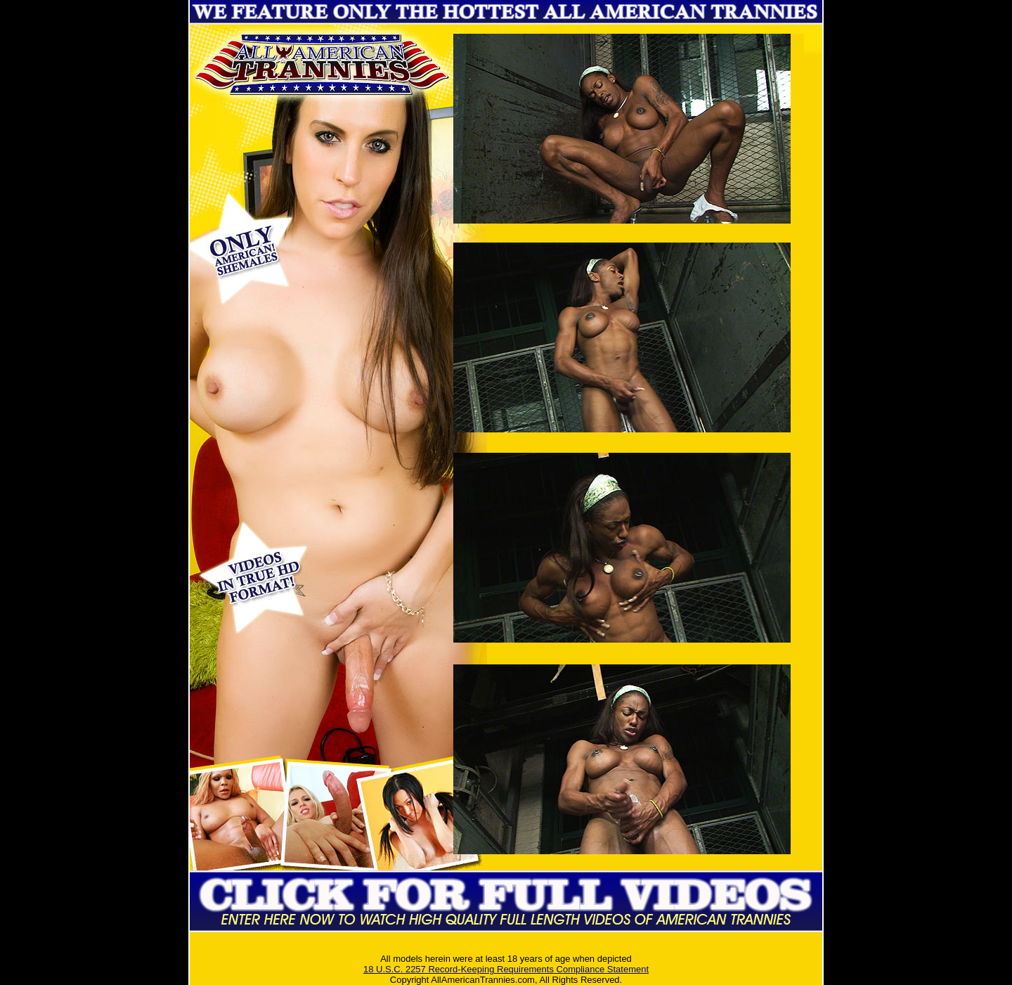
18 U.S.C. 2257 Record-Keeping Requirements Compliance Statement (506, 969)
